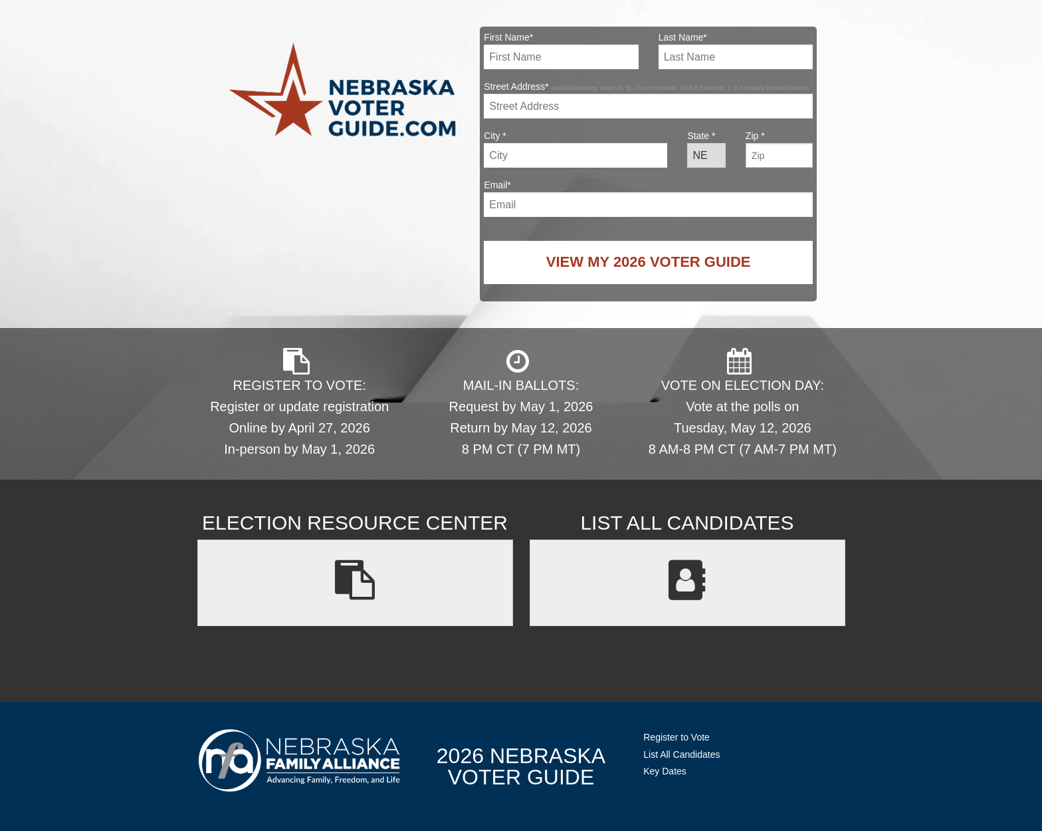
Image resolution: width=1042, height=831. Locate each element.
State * (706, 149)
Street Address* (648, 99)
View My (648, 261)
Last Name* (736, 50)
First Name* (561, 50)
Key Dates (664, 771)
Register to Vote (676, 737)
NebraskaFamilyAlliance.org (299, 760)
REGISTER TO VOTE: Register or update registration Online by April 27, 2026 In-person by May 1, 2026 (299, 402)
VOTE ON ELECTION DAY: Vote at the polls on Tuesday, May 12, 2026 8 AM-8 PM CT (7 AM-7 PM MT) (743, 402)
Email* (648, 198)
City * (575, 149)
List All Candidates (681, 754)
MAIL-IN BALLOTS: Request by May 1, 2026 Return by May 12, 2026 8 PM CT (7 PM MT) (521, 402)
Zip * (779, 149)
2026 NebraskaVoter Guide (521, 766)
